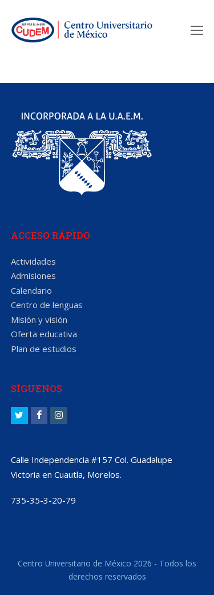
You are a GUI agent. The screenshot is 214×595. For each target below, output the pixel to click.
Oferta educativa (44, 334)
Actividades (33, 261)
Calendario (31, 290)
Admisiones (33, 275)
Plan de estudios (43, 348)
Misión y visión (39, 319)
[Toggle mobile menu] (197, 29)
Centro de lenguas (47, 304)
